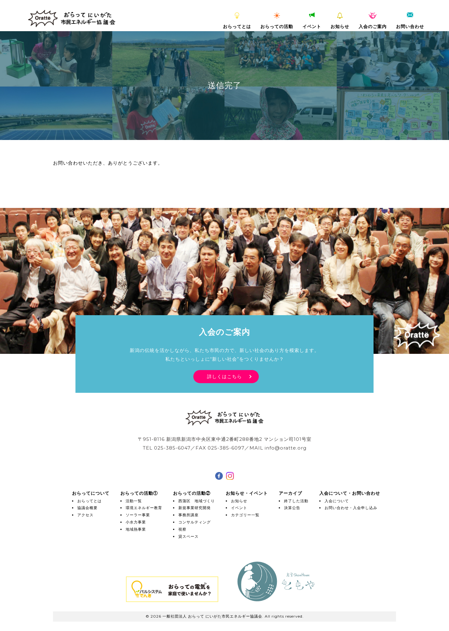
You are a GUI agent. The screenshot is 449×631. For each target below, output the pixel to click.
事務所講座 (188, 515)
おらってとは (237, 20)
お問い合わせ (410, 20)
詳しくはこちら (224, 376)
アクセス (85, 515)
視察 (182, 529)
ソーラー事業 (138, 515)
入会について (337, 501)
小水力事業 (136, 522)
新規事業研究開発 (194, 507)
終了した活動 (296, 501)
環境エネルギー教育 (144, 507)
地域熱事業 (136, 529)
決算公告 (292, 507)
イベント (311, 20)
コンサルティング (194, 522)
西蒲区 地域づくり (196, 501)
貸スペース (188, 536)
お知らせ (340, 20)
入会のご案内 (373, 20)
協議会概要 (87, 507)
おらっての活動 (276, 20)
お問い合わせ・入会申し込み (351, 507)
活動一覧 (134, 501)
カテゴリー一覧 (245, 515)
